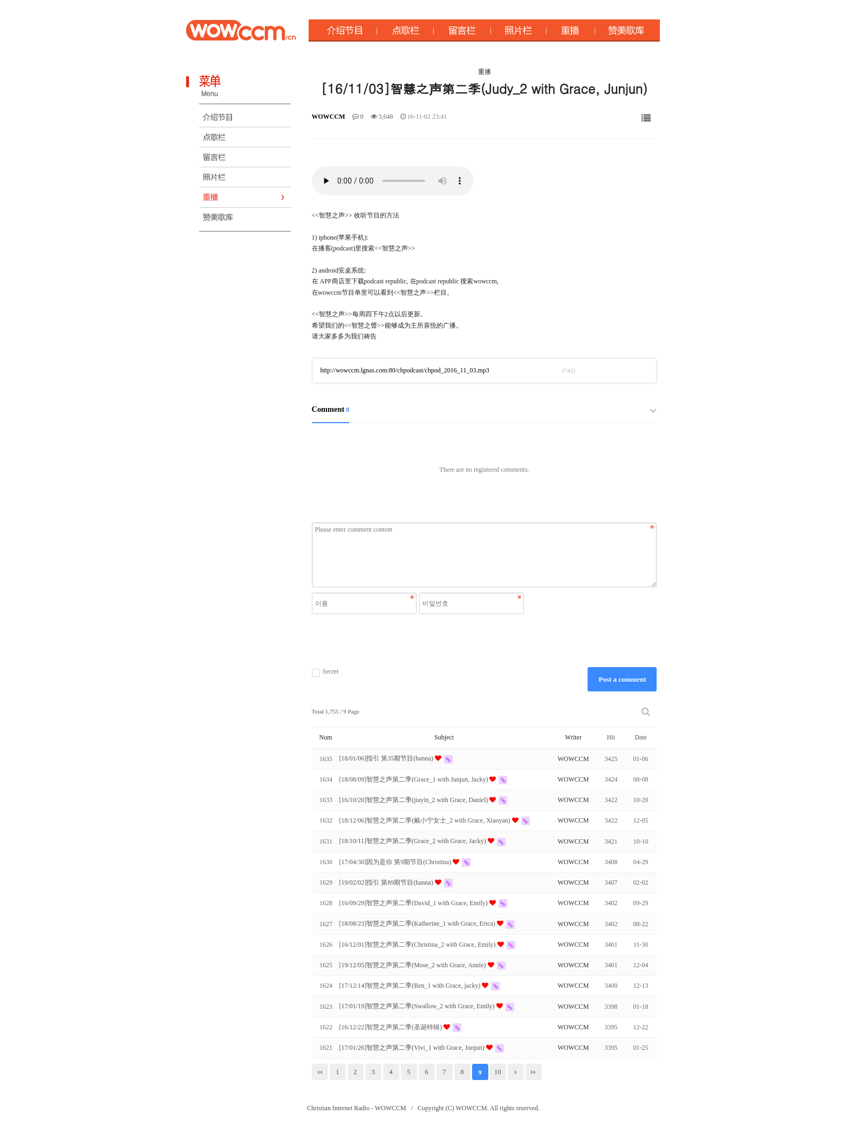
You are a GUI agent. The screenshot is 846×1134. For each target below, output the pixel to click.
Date (640, 737)
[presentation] (419, 641)
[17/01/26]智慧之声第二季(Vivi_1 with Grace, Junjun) (412, 1047)
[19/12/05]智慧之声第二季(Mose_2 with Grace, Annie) (413, 965)
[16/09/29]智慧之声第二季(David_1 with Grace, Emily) (414, 903)
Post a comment (622, 679)
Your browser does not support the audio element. (393, 180)
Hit (611, 737)
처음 (320, 1072)
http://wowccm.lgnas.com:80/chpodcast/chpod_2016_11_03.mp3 (404, 370)
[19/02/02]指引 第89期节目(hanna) (387, 882)
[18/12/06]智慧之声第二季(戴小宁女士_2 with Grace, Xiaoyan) (425, 820)
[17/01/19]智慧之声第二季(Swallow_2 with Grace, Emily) (417, 1006)
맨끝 (534, 1072)
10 (497, 1072)
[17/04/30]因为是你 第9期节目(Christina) (396, 862)
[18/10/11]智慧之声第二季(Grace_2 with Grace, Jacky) (413, 841)
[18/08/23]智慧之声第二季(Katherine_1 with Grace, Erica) (418, 923)
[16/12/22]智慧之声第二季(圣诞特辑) (391, 1027)
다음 (516, 1072)
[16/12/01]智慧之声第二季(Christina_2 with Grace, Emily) (418, 944)
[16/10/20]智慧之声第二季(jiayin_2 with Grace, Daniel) (414, 800)
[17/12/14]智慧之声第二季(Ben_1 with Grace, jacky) (410, 985)
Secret (325, 672)
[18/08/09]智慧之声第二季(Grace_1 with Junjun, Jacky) (414, 779)
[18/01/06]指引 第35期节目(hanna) (387, 758)
